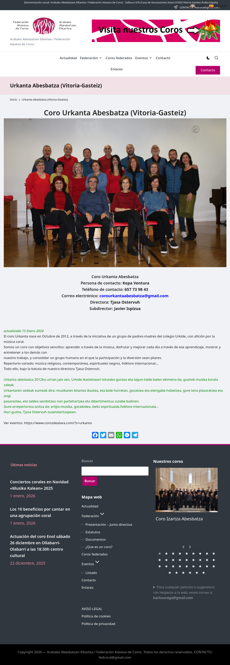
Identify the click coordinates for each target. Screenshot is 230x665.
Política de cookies (96, 616)
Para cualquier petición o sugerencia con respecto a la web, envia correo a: (183, 592)
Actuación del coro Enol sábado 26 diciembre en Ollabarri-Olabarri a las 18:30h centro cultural (40, 546)
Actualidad (90, 506)
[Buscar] (89, 481)
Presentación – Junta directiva (108, 524)
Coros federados (95, 554)
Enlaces (87, 587)
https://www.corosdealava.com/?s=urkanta (58, 423)
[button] (208, 70)
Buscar (87, 461)
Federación (93, 516)
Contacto (89, 580)
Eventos (91, 564)
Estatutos (92, 532)
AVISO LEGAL (92, 608)
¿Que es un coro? (99, 546)
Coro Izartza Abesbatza (179, 519)
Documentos (95, 539)
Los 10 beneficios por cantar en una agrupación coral (40, 512)
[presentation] (183, 547)
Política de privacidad (98, 623)
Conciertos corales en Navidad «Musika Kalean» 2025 (39, 485)
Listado (91, 572)
